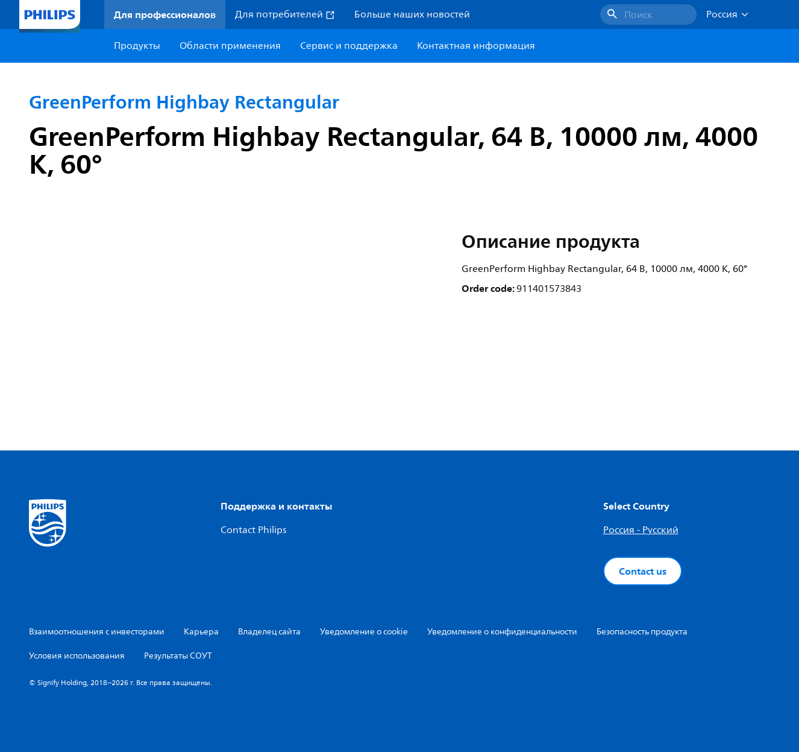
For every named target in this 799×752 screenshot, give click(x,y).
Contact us (642, 571)
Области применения (230, 46)
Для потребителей (285, 14)
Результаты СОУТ (178, 656)
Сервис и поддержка (349, 46)
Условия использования (77, 656)
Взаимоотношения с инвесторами (96, 632)
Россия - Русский (640, 530)
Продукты (137, 46)
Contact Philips (253, 530)
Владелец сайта (269, 632)
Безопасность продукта (642, 632)
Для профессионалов (165, 14)
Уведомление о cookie (364, 632)
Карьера (201, 632)
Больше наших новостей (412, 14)
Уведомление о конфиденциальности (502, 632)
